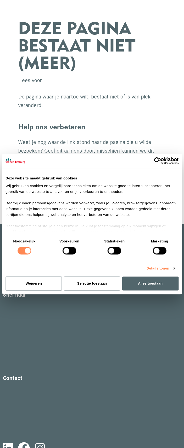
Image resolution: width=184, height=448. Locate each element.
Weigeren (34, 283)
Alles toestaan (150, 283)
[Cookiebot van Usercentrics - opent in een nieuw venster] (157, 160)
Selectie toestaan (92, 283)
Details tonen (157, 268)
